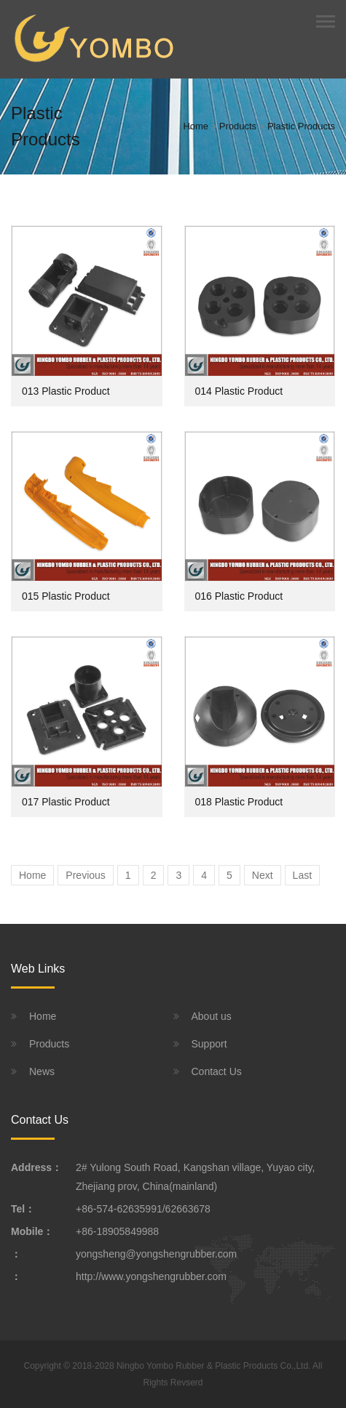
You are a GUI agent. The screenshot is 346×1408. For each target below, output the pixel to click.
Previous (85, 875)
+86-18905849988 (117, 1231)
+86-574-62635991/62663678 (143, 1209)
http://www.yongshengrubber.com (151, 1276)
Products (237, 126)
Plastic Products (301, 126)
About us (212, 1016)
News (42, 1071)
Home (195, 126)
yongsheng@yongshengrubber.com (156, 1254)
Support (209, 1044)
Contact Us (217, 1071)
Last (302, 875)
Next (262, 875)
